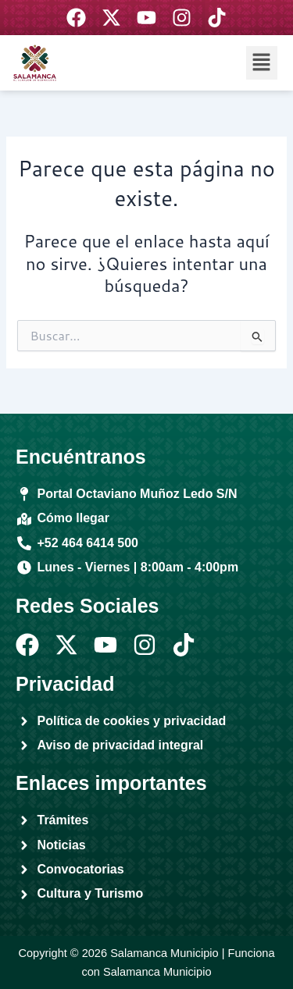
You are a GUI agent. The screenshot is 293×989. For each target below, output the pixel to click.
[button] (261, 63)
